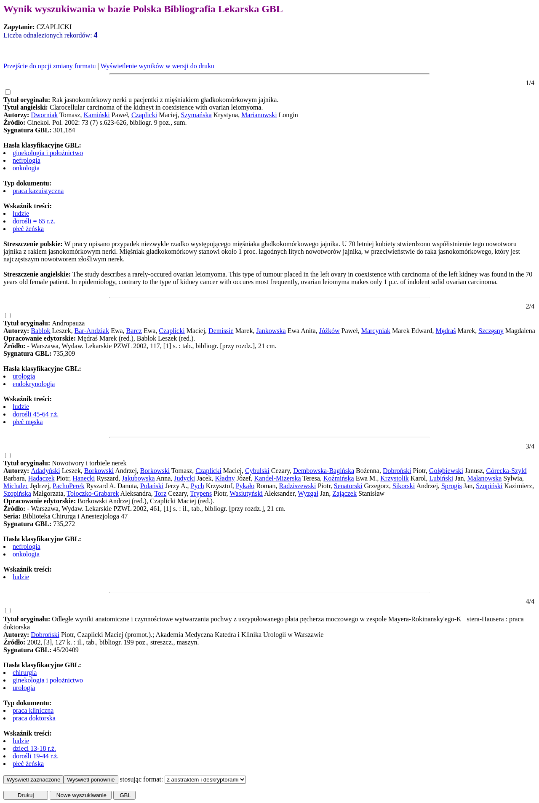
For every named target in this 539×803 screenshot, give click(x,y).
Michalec (16, 485)
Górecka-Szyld (506, 470)
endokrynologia (34, 383)
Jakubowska (138, 478)
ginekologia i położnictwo (48, 152)
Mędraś (446, 330)
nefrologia (26, 160)
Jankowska (271, 330)
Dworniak (44, 114)
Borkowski (99, 470)
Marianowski (259, 114)
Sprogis (451, 485)
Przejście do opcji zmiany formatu (49, 66)
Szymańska (196, 114)
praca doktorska (34, 718)
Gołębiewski (446, 470)
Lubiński (441, 478)
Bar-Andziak (92, 330)
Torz (160, 493)
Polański (151, 485)
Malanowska (484, 478)
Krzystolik (394, 478)
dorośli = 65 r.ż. (34, 221)
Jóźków (329, 330)
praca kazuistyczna (38, 190)
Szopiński (489, 485)
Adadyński (45, 470)
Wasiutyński (246, 493)
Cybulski (257, 470)
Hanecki (83, 478)
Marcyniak (375, 330)
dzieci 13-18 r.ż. (34, 748)
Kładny (225, 478)
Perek (76, 485)
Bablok (40, 330)
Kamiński (97, 114)
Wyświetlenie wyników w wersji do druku (157, 66)
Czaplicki (144, 114)
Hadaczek (41, 478)
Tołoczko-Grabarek (93, 493)
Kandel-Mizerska (277, 478)
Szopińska (17, 493)
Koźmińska (338, 478)
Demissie (221, 330)
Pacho (61, 485)
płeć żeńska (28, 228)
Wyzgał (308, 493)
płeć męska (28, 421)
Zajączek (344, 493)
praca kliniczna (33, 710)
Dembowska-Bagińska (323, 470)
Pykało (245, 485)
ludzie (21, 213)
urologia (24, 376)
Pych (197, 485)
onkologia (26, 168)
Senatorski (348, 485)
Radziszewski (297, 485)
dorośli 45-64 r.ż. (36, 414)
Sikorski (403, 485)
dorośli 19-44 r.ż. (36, 756)
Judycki (184, 478)
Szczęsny (491, 330)
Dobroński (397, 470)
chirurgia (25, 672)
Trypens (201, 493)
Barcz (134, 330)
